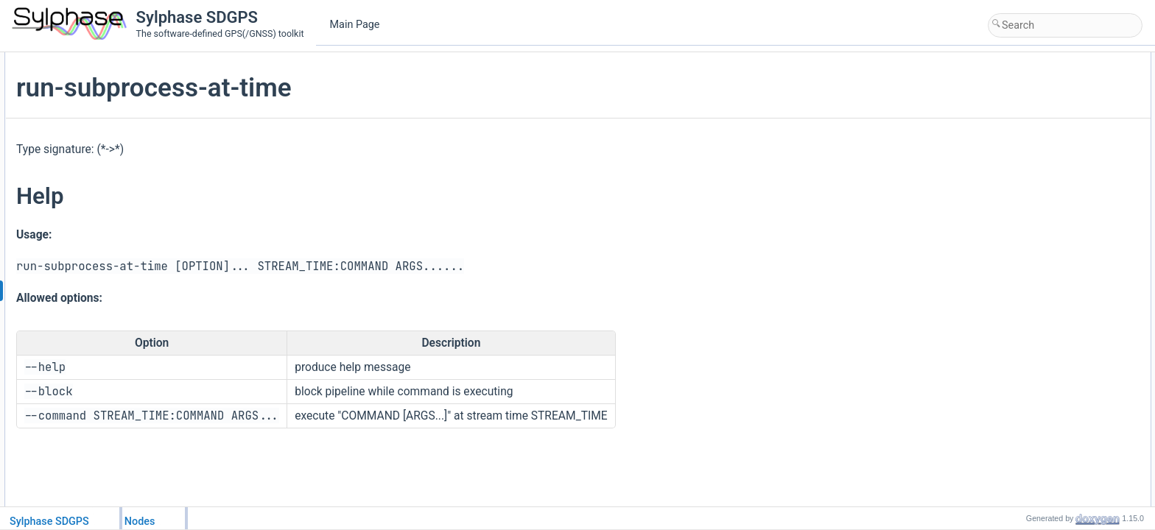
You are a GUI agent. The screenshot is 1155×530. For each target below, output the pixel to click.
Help (925, 76)
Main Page (355, 24)
